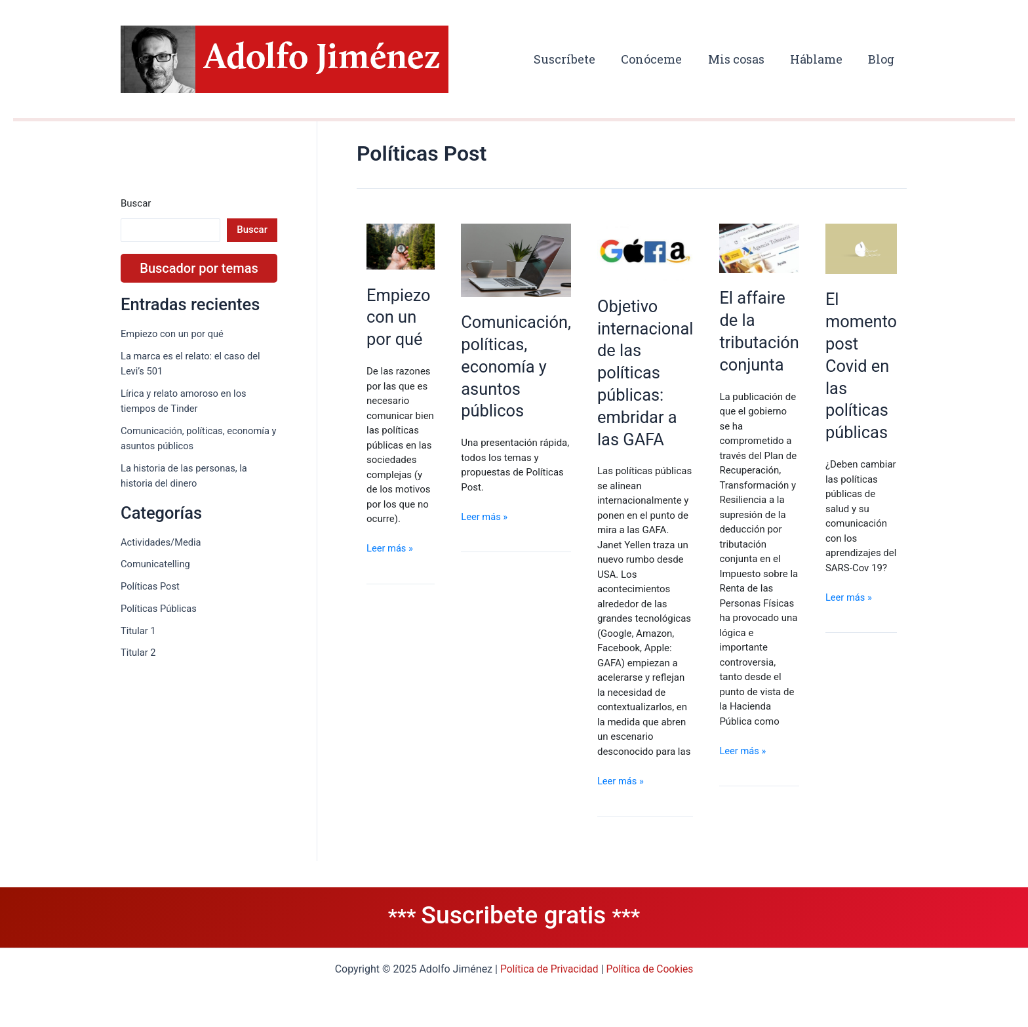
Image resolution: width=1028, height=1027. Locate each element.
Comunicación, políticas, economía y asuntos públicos (514, 368)
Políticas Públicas (160, 608)
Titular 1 (139, 631)
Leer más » (390, 561)
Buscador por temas (199, 268)
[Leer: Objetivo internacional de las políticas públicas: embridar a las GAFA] (646, 252)
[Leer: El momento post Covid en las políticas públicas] (866, 248)
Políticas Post (151, 587)
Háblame (819, 59)
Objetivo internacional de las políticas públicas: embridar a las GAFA (646, 374)
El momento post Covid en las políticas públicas (866, 367)
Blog (882, 59)
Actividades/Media (162, 542)
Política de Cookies (651, 969)
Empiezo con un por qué (173, 334)
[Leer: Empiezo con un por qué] (399, 245)
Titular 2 (139, 653)
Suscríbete (574, 59)
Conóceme (659, 59)
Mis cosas (741, 59)
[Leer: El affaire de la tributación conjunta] (761, 248)
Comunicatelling (156, 565)
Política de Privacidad (548, 969)
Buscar (136, 203)
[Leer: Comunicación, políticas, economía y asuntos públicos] (514, 260)
